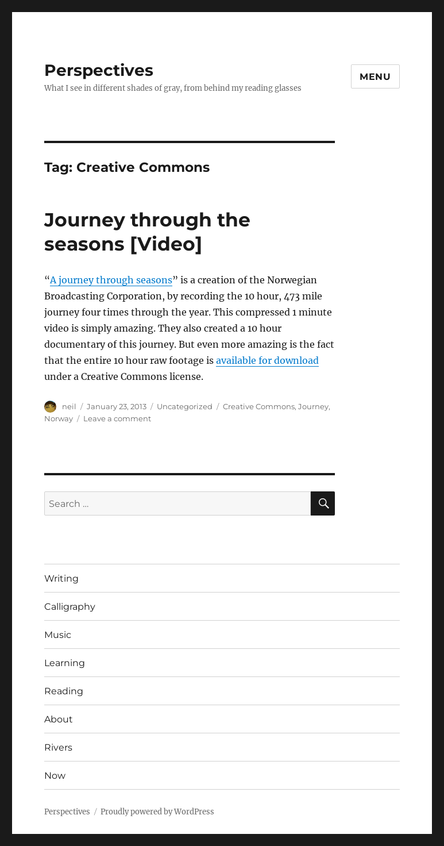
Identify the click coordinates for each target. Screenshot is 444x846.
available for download (267, 360)
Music (57, 634)
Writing (61, 578)
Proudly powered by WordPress (157, 812)
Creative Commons (259, 406)
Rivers (58, 747)
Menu (375, 76)
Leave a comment (117, 418)
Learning (64, 662)
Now (54, 775)
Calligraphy (69, 606)
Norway (58, 418)
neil (69, 406)
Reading (63, 691)
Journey (313, 406)
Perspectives (98, 70)
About (58, 719)
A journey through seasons (111, 280)
